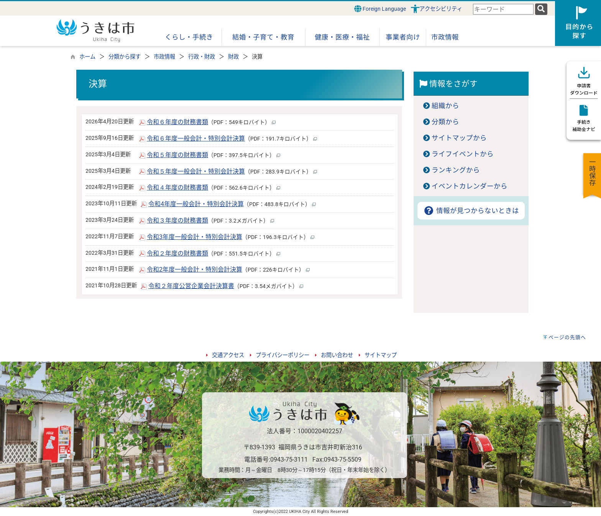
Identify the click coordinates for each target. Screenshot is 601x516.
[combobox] (503, 9)
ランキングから (456, 170)
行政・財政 (201, 57)
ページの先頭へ (567, 337)
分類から (445, 122)
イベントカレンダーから (469, 186)
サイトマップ (381, 355)
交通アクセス (228, 355)
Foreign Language (380, 8)
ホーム (87, 57)
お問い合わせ (337, 355)
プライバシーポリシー (282, 355)
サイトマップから (459, 138)
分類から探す (124, 57)
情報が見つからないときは (471, 211)
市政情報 (164, 57)
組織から (445, 106)
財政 (233, 57)
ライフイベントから (463, 154)
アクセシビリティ (440, 9)
